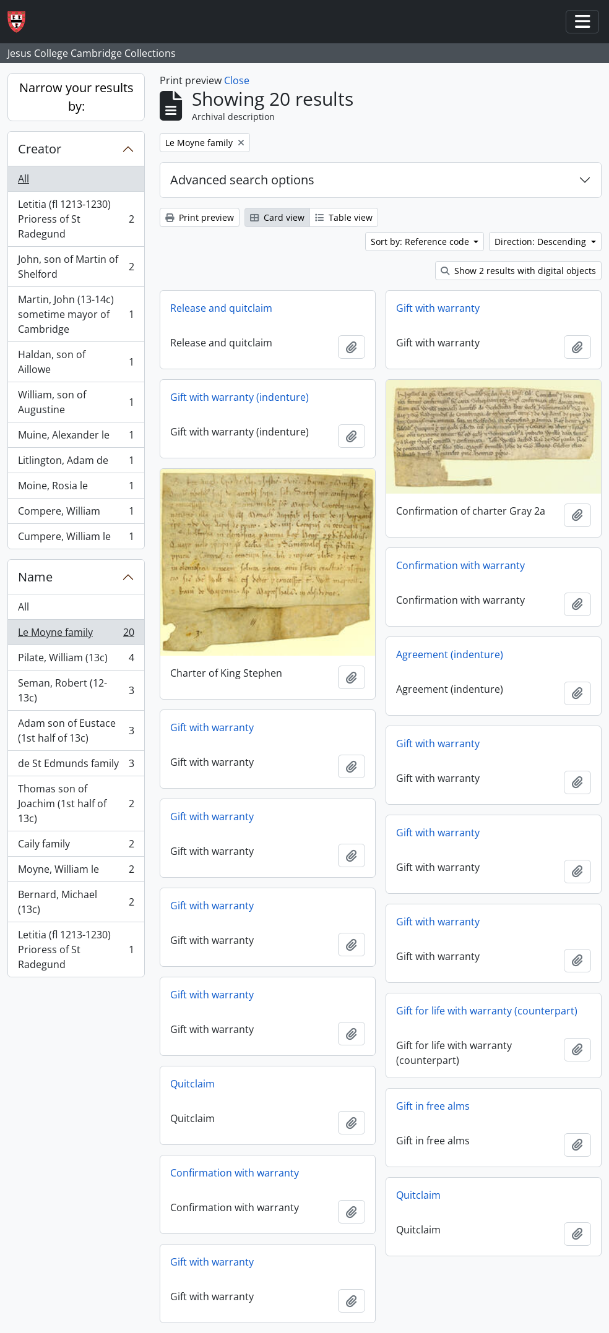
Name (35, 576)
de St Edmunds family (75, 766)
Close (236, 80)
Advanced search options (242, 179)
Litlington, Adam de (75, 463)
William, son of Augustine (75, 402)
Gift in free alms (433, 1106)
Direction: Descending (542, 241)
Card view (277, 217)
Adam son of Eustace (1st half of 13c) (75, 730)
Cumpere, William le (75, 539)
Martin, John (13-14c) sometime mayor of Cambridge (75, 314)
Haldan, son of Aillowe (75, 362)
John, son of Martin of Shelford (75, 266)
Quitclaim (192, 1084)
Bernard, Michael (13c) (75, 902)
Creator (39, 148)
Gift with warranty (438, 308)
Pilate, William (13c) (75, 660)
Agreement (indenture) (449, 654)
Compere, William (75, 514)
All (23, 179)
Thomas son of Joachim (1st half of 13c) (75, 803)
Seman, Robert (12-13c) (75, 690)
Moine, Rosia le (75, 488)
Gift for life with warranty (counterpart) (486, 1011)
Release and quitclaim (221, 308)
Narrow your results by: (76, 96)
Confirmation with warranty (460, 565)
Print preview (199, 217)
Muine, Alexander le (75, 437)
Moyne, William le (75, 872)
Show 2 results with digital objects (518, 270)
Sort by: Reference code (421, 241)
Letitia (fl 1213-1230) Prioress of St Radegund (75, 219)
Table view (344, 217)
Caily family (75, 846)
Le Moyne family (75, 635)
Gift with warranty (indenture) (239, 397)
